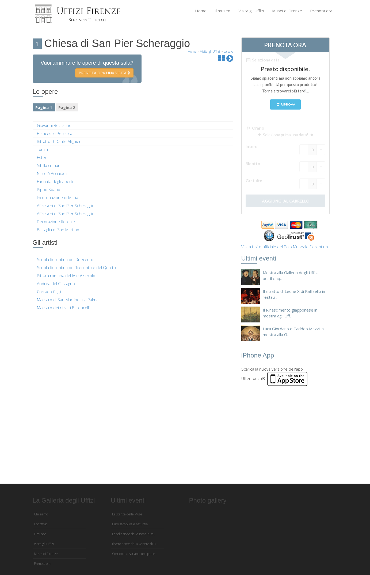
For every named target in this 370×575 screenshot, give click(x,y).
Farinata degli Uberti (55, 181)
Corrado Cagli (49, 291)
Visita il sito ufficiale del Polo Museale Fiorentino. (285, 246)
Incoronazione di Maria (57, 197)
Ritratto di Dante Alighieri (59, 141)
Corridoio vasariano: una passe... (135, 553)
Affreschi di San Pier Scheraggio (65, 205)
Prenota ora (321, 10)
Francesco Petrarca (54, 133)
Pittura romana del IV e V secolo (66, 275)
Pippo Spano (48, 189)
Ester (42, 157)
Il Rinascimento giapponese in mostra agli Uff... (290, 312)
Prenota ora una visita (104, 72)
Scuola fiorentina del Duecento (65, 259)
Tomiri (42, 149)
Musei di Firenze (287, 10)
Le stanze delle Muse (127, 514)
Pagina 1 (43, 107)
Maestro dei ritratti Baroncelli (63, 307)
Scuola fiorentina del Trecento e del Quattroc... (80, 267)
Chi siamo (41, 514)
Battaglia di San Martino (58, 229)
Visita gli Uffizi (251, 10)
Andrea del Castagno (56, 283)
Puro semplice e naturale (130, 524)
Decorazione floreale (56, 221)
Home (201, 10)
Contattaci (41, 524)
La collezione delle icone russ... (134, 534)
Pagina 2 (66, 107)
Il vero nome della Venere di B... (135, 544)
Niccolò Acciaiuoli (52, 173)
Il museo (222, 10)
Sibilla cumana (50, 165)
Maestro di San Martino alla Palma (67, 299)
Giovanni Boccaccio (54, 125)
